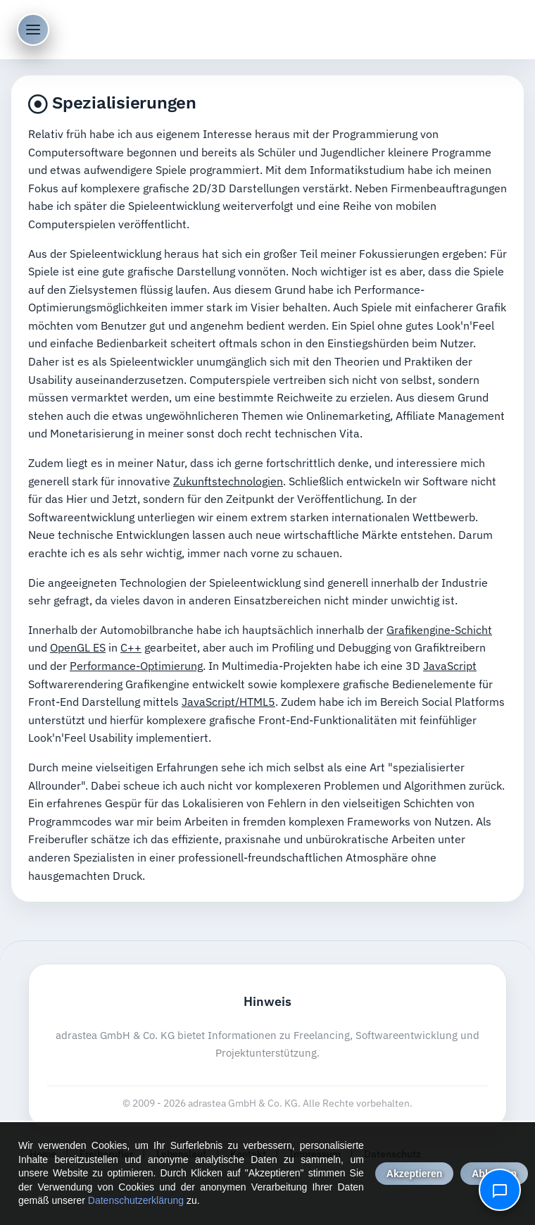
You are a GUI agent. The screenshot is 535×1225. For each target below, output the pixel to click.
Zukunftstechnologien (228, 481)
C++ (130, 647)
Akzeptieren (414, 1173)
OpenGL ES (78, 647)
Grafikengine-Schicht (439, 630)
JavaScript (450, 666)
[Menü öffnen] (33, 29)
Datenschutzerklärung (136, 1200)
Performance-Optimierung (136, 666)
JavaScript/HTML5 (228, 702)
